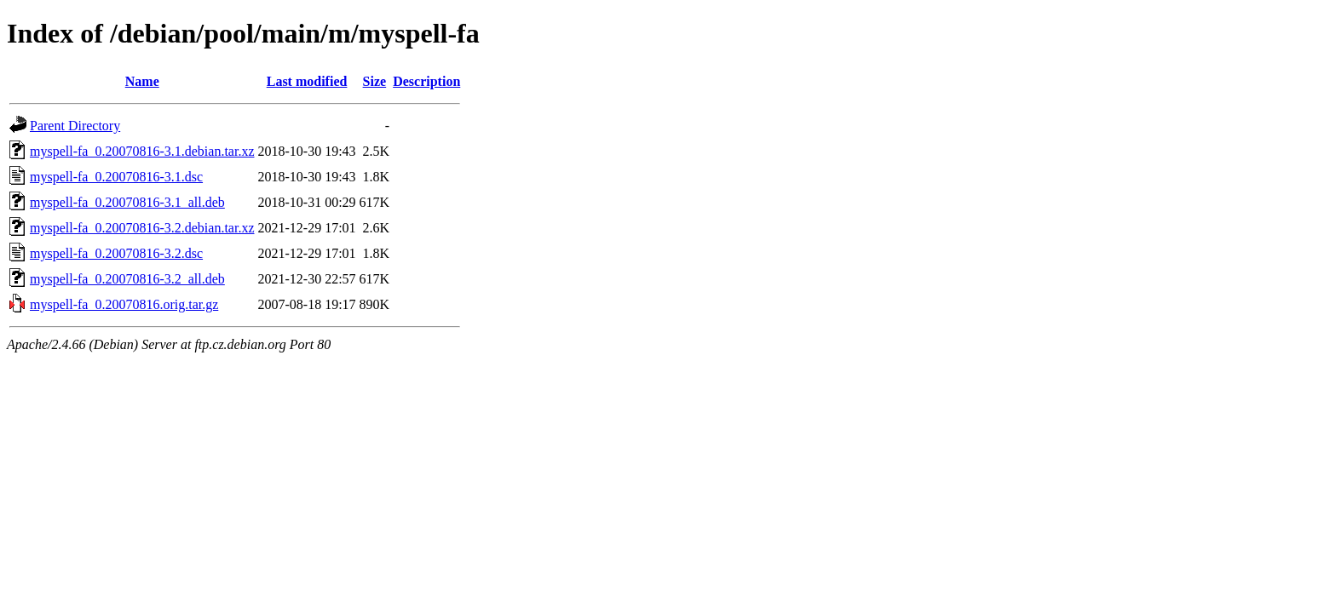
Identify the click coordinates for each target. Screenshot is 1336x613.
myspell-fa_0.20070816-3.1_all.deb (127, 202)
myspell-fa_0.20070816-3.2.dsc (116, 253)
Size (375, 81)
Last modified (307, 81)
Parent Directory (75, 125)
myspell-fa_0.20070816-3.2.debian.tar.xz (142, 228)
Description (426, 81)
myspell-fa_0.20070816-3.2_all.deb (127, 279)
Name (142, 81)
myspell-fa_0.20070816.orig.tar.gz (124, 304)
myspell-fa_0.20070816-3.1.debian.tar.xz (142, 151)
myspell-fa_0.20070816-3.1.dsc (116, 176)
